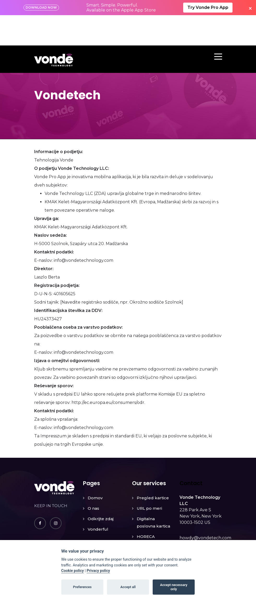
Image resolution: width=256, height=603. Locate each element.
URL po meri (149, 478)
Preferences (82, 587)
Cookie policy (72, 571)
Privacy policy (98, 571)
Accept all (127, 587)
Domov (95, 467)
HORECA (146, 506)
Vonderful (98, 498)
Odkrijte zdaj (101, 488)
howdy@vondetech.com (205, 507)
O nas (93, 478)
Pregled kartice (153, 467)
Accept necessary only (173, 587)
